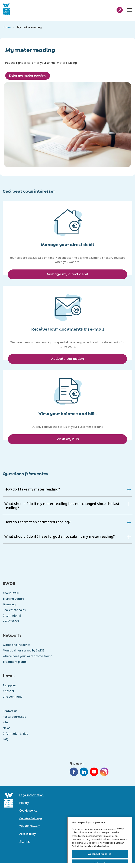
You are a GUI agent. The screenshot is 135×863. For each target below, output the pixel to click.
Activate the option (67, 359)
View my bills (67, 439)
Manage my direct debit (67, 274)
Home (7, 27)
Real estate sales (14, 610)
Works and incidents (16, 645)
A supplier (9, 685)
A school (8, 691)
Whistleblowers (29, 826)
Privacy (24, 803)
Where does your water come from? (27, 656)
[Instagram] (104, 772)
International (12, 615)
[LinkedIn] (84, 772)
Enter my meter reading (27, 76)
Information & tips (15, 733)
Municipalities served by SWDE (23, 650)
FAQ (5, 739)
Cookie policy (28, 810)
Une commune (12, 697)
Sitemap (25, 841)
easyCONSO (11, 621)
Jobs (5, 722)
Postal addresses (14, 717)
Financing (9, 604)
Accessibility (27, 834)
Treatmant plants (15, 662)
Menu (128, 8)
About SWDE (11, 593)
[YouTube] (94, 772)
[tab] (67, 489)
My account (120, 10)
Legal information (31, 795)
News (6, 728)
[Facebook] (74, 772)
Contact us (10, 711)
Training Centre (13, 599)
